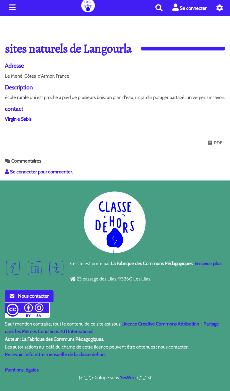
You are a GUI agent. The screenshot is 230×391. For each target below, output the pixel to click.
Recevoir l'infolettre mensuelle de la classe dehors (55, 354)
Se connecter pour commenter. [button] (39, 172)
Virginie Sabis (18, 119)
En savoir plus (207, 263)
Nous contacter (29, 296)
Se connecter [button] (189, 7)
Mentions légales (21, 370)
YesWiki (128, 377)
